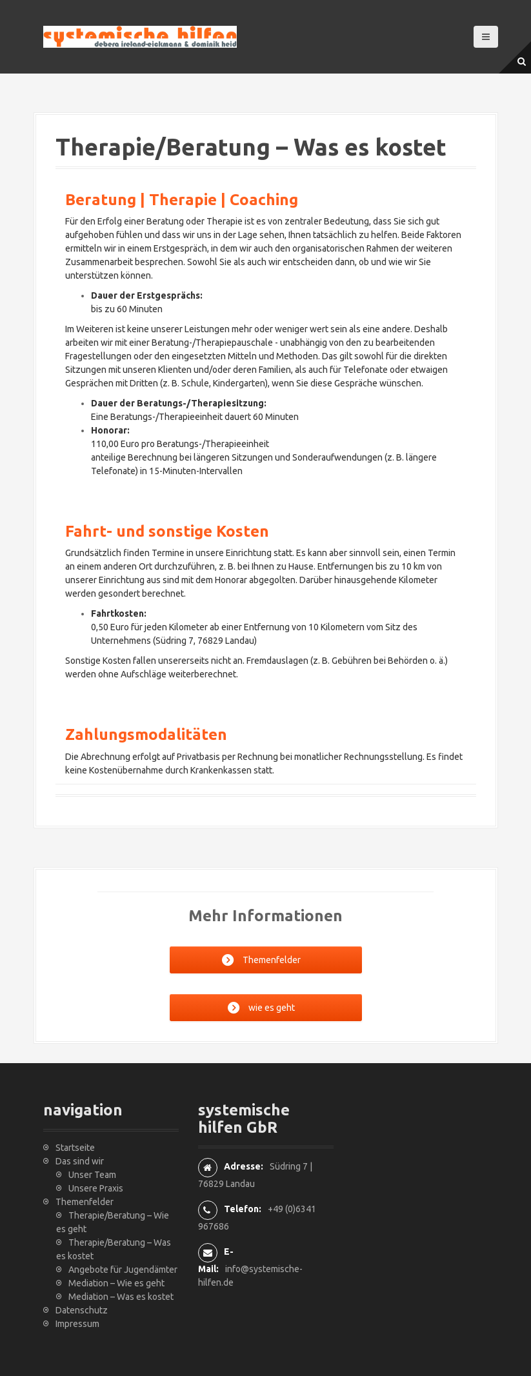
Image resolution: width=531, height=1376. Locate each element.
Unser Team (92, 1175)
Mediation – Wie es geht (116, 1283)
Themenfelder (84, 1202)
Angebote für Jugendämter (122, 1269)
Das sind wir (79, 1161)
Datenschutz (81, 1310)
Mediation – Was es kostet (121, 1296)
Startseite (75, 1147)
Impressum (77, 1324)
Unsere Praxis (95, 1188)
